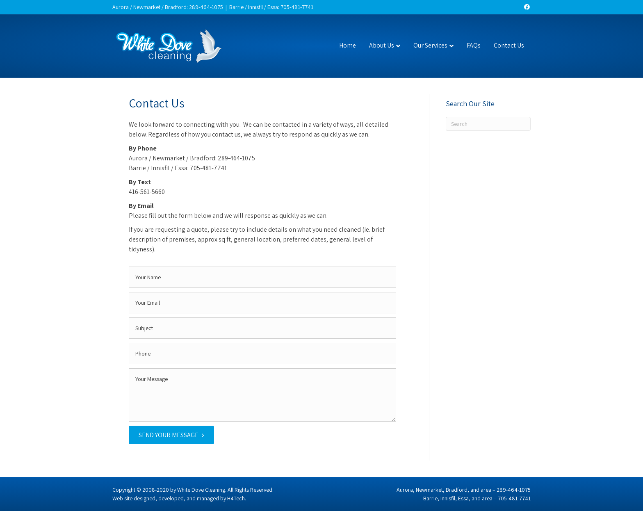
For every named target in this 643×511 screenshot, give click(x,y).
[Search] (488, 124)
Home (347, 45)
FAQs (474, 45)
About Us (381, 45)
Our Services (430, 45)
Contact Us (509, 45)
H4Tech (236, 498)
